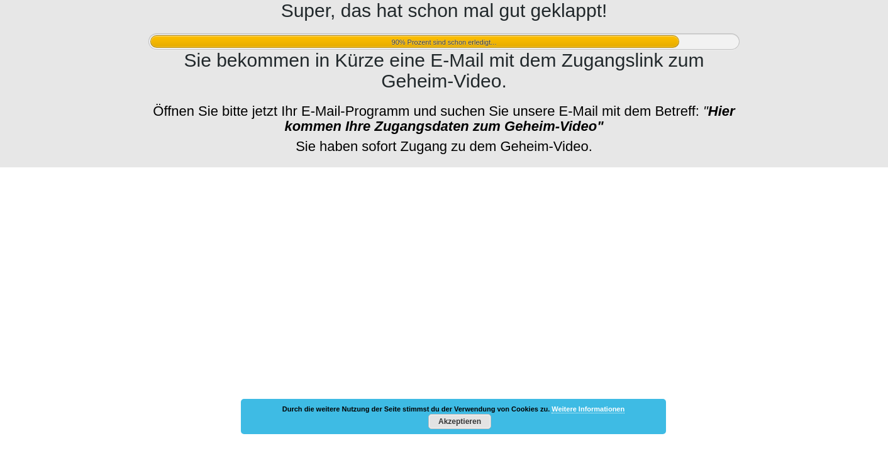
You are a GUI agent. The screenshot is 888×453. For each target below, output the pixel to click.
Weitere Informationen (588, 409)
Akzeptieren (459, 421)
